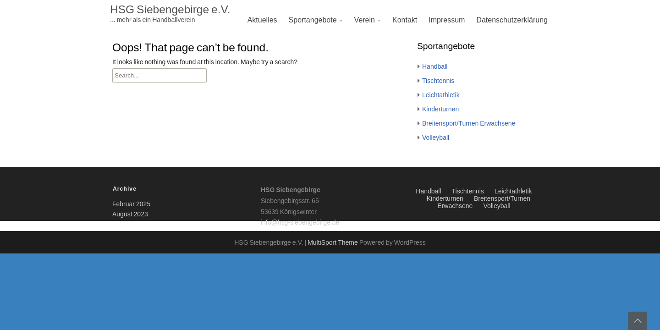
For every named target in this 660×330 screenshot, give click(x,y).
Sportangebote (313, 20)
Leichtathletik (441, 95)
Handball (434, 67)
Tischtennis (438, 81)
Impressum (447, 20)
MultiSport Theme (333, 243)
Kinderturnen (440, 109)
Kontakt (404, 20)
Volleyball (435, 138)
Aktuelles (262, 20)
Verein (364, 20)
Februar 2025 (131, 204)
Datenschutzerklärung (512, 20)
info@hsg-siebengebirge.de (300, 223)
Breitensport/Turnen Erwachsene (468, 124)
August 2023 (130, 214)
